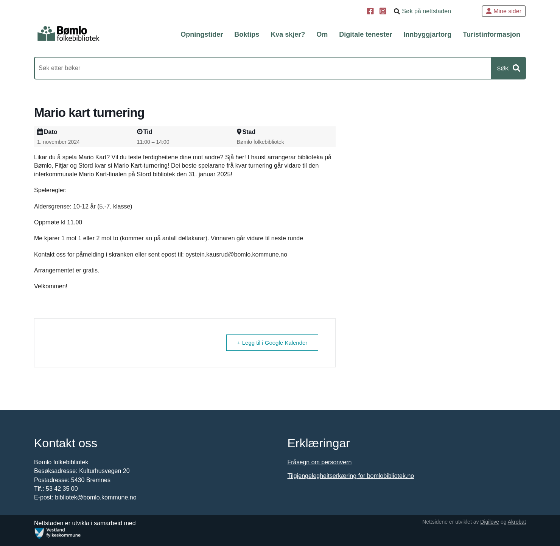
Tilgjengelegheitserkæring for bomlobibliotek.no (351, 476)
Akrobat (517, 522)
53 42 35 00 (62, 488)
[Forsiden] (68, 34)
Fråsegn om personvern (320, 462)
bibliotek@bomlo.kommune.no (95, 497)
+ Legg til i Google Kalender (272, 342)
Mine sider (503, 11)
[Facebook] (371, 12)
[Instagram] (384, 12)
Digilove (489, 522)
